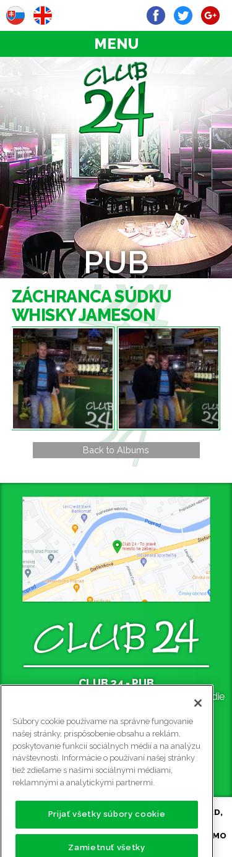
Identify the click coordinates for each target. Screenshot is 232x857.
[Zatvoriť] (198, 714)
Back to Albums (116, 450)
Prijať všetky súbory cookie (107, 825)
